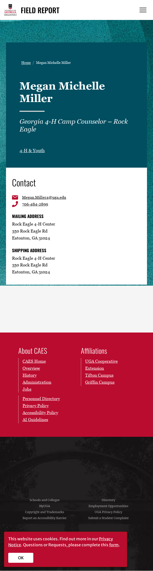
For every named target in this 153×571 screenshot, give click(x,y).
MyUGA (44, 506)
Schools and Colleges (45, 500)
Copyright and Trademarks (44, 512)
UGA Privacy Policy (108, 512)
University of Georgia (77, 464)
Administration (37, 382)
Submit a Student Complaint (108, 518)
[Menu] (143, 10)
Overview (31, 368)
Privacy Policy (36, 406)
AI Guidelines (35, 420)
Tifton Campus (99, 375)
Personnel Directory (41, 399)
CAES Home (34, 361)
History (30, 375)
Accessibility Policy (40, 413)
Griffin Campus (99, 382)
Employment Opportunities (108, 506)
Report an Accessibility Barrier (45, 518)
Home (26, 62)
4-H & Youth (32, 150)
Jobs (27, 389)
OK (21, 557)
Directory (108, 500)
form (114, 544)
